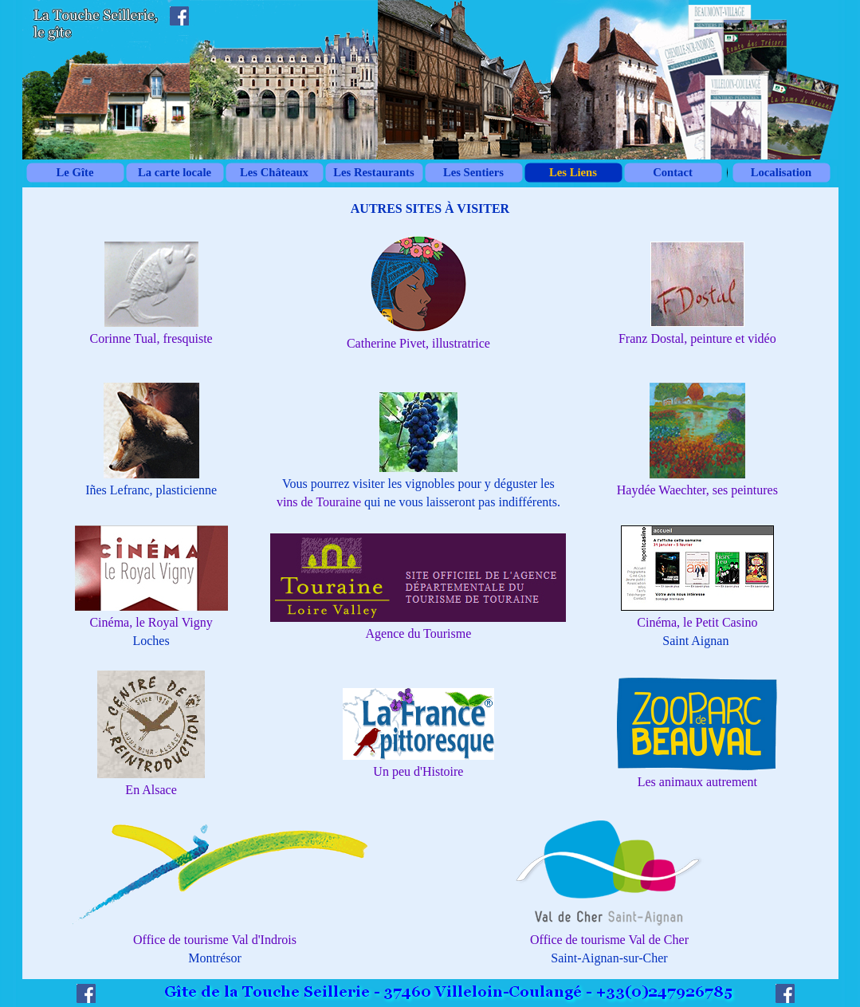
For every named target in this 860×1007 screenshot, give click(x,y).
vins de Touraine (319, 502)
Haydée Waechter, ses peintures (697, 490)
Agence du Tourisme (419, 633)
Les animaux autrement (697, 782)
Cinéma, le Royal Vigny (150, 622)
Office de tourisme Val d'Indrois (214, 939)
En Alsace (150, 790)
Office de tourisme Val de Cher (609, 939)
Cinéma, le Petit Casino (697, 622)
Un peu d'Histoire (418, 771)
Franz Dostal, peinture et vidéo (697, 338)
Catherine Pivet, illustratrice (418, 343)
